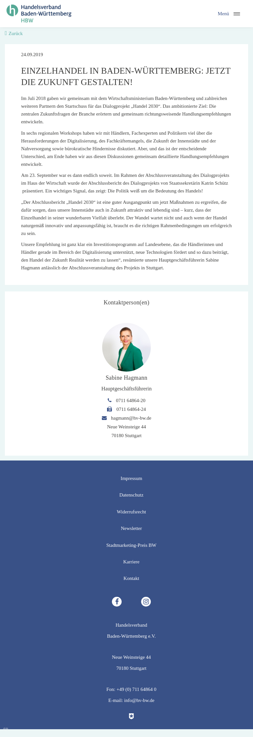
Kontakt (131, 578)
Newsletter (131, 528)
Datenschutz (131, 494)
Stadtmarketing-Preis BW (131, 545)
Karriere (131, 561)
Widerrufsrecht (131, 511)
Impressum (131, 478)
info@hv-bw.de (139, 700)
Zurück (16, 33)
